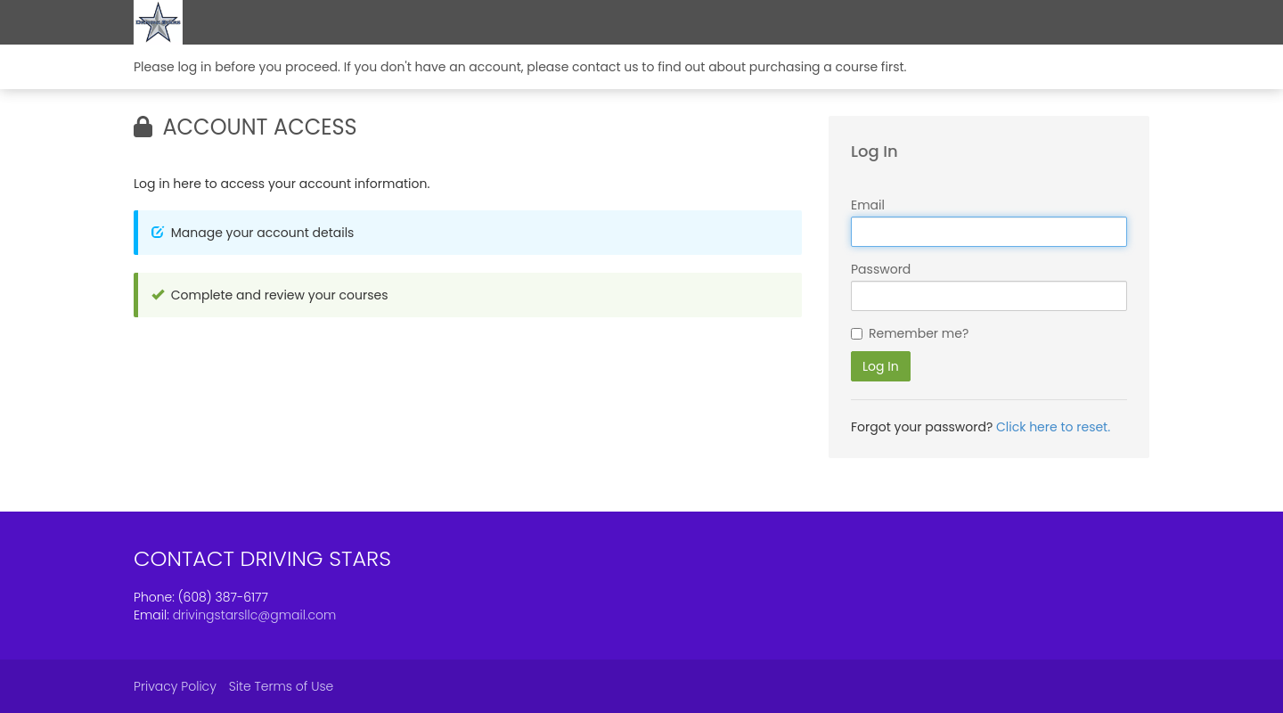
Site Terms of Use (281, 686)
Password (881, 269)
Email (868, 205)
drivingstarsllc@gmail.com (255, 615)
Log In (880, 366)
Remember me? (918, 333)
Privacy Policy (175, 686)
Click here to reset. (1053, 427)
